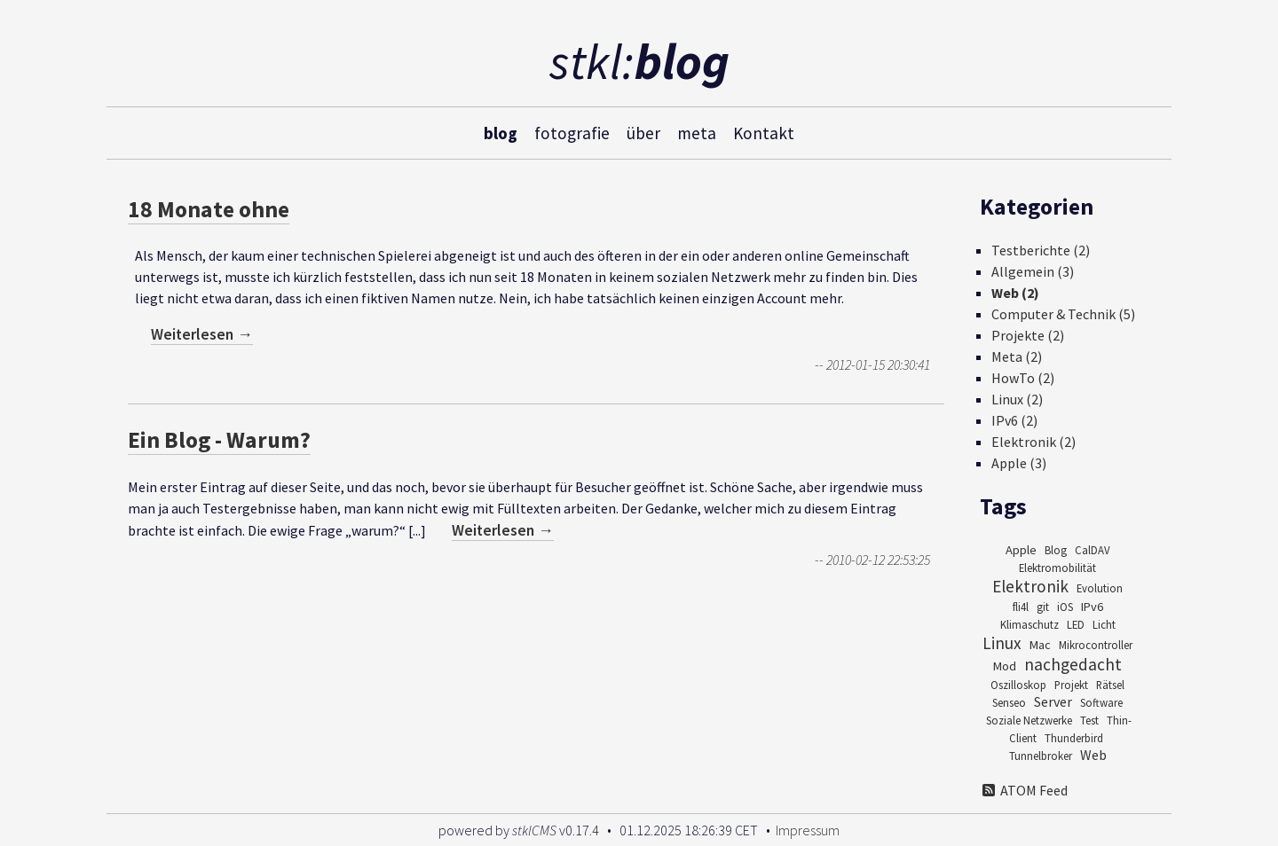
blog (500, 132)
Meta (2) (1016, 356)
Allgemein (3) (1032, 271)
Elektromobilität (1057, 567)
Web (1093, 755)
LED (1076, 624)
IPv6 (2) (1014, 420)
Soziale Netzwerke (1029, 720)
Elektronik (1030, 586)
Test (1089, 720)
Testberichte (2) (1040, 250)
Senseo (1009, 702)
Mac (1040, 645)
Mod (1004, 666)
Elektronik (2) (1033, 441)
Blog (1056, 550)
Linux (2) (1017, 399)
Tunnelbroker (1040, 755)
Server (1053, 701)
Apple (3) (1018, 463)
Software (1101, 702)
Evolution (1100, 588)
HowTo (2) (1022, 378)
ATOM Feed (1024, 790)
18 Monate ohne (208, 209)
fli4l (1021, 606)
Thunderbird (1074, 738)
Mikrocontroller (1095, 645)
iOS (1065, 606)
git (1043, 606)
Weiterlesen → (202, 334)
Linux (1002, 643)
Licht (1104, 624)
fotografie (572, 132)
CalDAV (1092, 550)
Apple (1021, 550)
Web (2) (1015, 293)
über (643, 132)
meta (696, 132)
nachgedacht (1073, 664)
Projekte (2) (1027, 335)
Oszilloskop (1018, 685)
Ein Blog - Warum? (219, 440)
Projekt (1071, 685)
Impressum (808, 830)
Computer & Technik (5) (1063, 314)
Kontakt (763, 132)
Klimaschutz (1029, 624)
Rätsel (1110, 685)
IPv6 (1092, 607)
